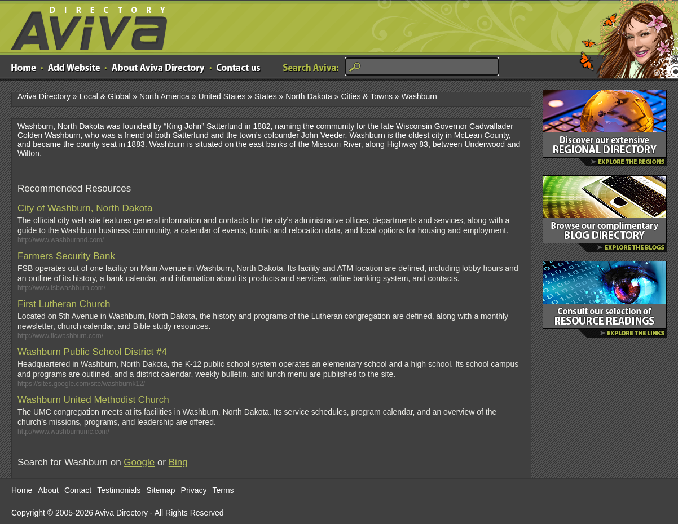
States (265, 96)
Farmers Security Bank (66, 256)
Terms (223, 490)
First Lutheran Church (63, 304)
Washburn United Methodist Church (93, 399)
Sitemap (160, 490)
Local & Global (104, 96)
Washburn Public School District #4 (92, 352)
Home (21, 490)
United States (221, 96)
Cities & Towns (367, 96)
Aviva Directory (84, 25)
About (48, 490)
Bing (178, 462)
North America (164, 96)
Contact (77, 490)
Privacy (194, 490)
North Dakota (308, 96)
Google (139, 462)
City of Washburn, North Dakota (84, 208)
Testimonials (118, 490)
